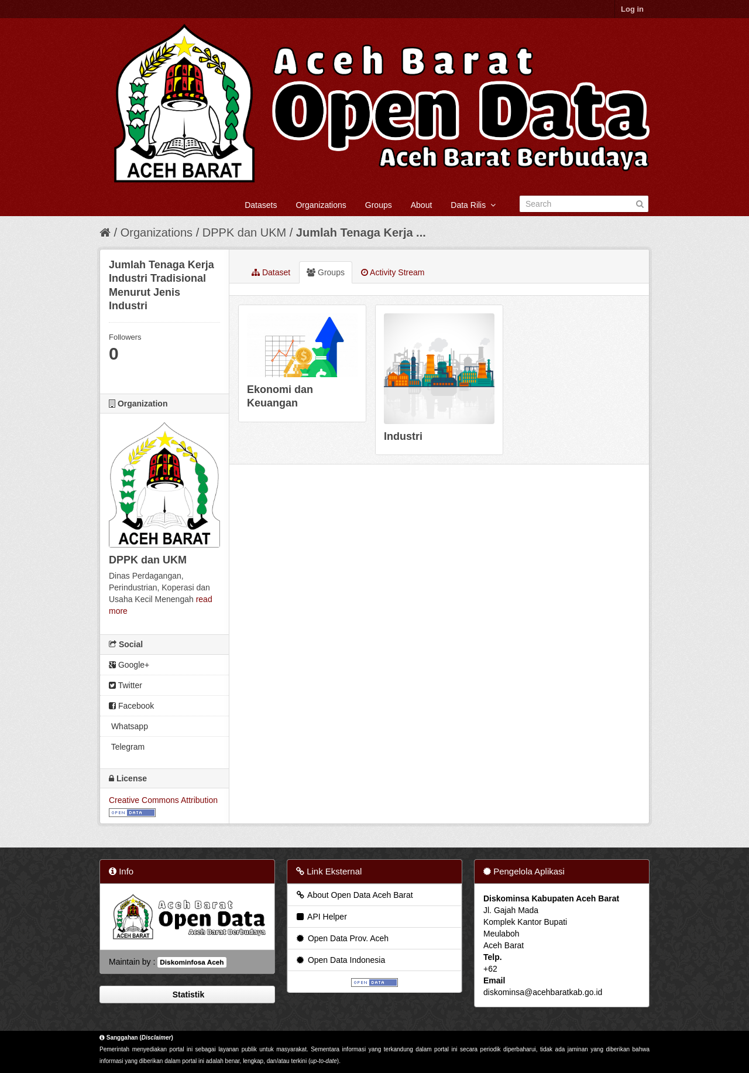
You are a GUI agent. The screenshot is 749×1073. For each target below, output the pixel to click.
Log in (632, 9)
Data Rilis (473, 205)
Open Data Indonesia (340, 960)
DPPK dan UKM (244, 232)
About (421, 205)
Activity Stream (392, 272)
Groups (378, 205)
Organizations (321, 205)
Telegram (127, 746)
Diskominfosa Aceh (192, 962)
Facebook (131, 705)
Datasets (261, 205)
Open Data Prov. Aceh (342, 938)
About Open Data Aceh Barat (354, 895)
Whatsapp (128, 726)
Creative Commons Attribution (163, 800)
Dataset (271, 272)
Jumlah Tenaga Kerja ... (361, 232)
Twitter (125, 685)
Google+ (129, 664)
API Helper (321, 916)
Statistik (187, 994)
